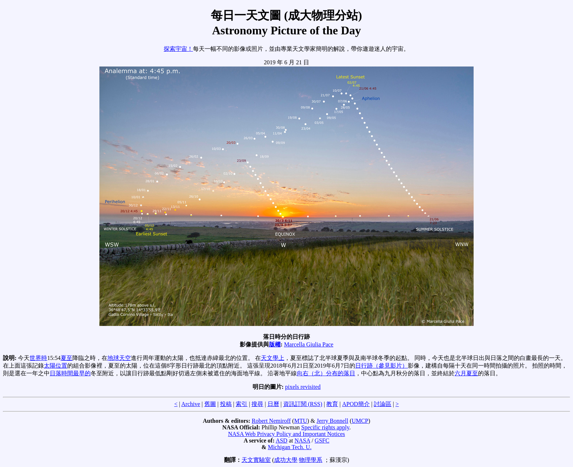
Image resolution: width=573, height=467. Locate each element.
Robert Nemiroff (271, 421)
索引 (241, 404)
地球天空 (119, 358)
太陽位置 (55, 365)
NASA (302, 440)
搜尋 (257, 404)
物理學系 (310, 460)
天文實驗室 (256, 460)
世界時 (38, 358)
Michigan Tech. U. (289, 447)
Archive (190, 404)
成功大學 (285, 460)
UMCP (360, 421)
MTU (300, 421)
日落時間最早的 (70, 373)
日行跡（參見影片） (381, 365)
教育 (332, 404)
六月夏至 (466, 373)
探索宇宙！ (178, 49)
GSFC (322, 440)
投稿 (226, 404)
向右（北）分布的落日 (326, 373)
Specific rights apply (325, 427)
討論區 (382, 404)
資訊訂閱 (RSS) (302, 404)
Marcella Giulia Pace (308, 344)
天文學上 (272, 358)
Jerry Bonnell (332, 421)
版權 (275, 344)
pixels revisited (302, 387)
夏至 (66, 358)
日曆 (273, 404)
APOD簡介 (356, 404)
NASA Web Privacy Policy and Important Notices (286, 434)
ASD (281, 440)
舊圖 (210, 404)
